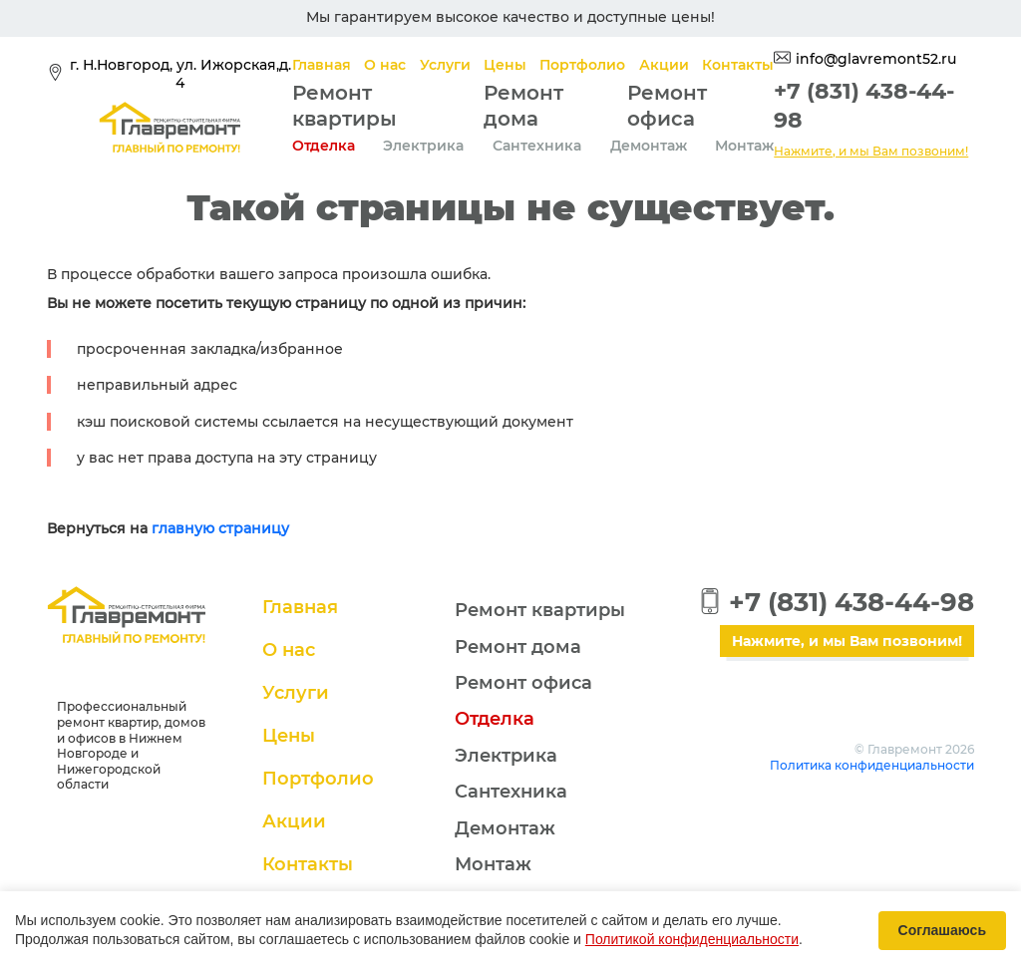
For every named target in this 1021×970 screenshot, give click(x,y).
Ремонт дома (518, 647)
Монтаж (744, 146)
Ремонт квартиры (540, 610)
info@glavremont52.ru (876, 59)
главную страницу (220, 528)
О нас (385, 65)
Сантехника (537, 146)
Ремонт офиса (523, 683)
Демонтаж (648, 146)
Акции (664, 65)
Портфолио (582, 65)
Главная (321, 65)
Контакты (738, 65)
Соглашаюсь (942, 930)
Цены (505, 65)
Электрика (423, 146)
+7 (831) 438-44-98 (851, 602)
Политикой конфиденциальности (692, 939)
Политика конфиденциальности (872, 765)
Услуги (445, 65)
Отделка (323, 146)
